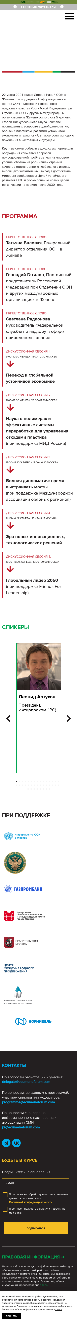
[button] (8, 718)
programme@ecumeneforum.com (28, 1102)
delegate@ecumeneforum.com (26, 1082)
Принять (11, 1316)
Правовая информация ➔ (33, 1257)
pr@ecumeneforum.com (21, 1127)
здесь (43, 1285)
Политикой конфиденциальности (30, 1202)
